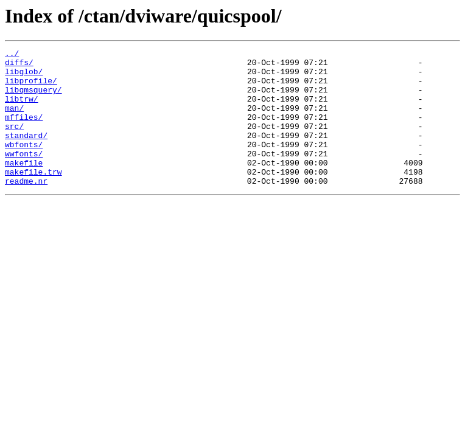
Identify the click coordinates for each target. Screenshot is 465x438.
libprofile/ (31, 87)
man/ (14, 120)
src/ (14, 142)
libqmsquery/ (33, 98)
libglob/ (24, 76)
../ (12, 54)
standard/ (26, 153)
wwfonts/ (24, 175)
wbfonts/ (24, 164)
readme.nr (26, 208)
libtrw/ (21, 109)
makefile (24, 186)
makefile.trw (33, 197)
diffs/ (19, 65)
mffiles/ (24, 131)
